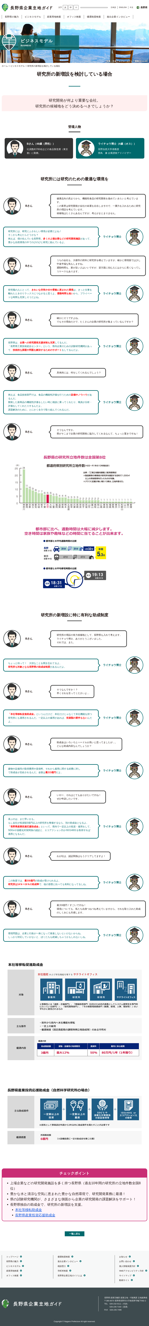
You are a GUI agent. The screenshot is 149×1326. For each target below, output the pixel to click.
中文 (131, 7)
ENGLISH (123, 7)
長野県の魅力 (12, 17)
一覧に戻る (74, 1234)
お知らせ (123, 1257)
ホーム (5, 66)
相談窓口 (62, 1266)
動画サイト (124, 1280)
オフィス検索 (74, 17)
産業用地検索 (54, 17)
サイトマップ (125, 1275)
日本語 (113, 7)
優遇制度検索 (94, 17)
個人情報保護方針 (127, 1266)
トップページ (12, 1257)
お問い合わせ (125, 1261)
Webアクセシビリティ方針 (131, 1271)
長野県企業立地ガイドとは (70, 1275)
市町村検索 (63, 1271)
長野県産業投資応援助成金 (35, 1215)
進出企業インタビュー (118, 17)
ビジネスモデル (33, 17)
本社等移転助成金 (28, 1210)
